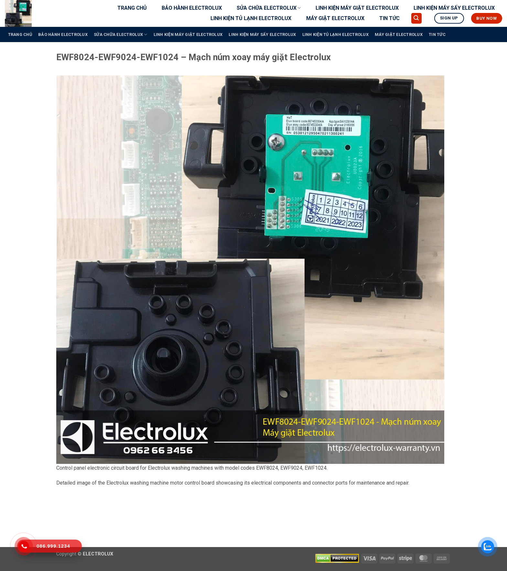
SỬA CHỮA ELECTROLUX (269, 8)
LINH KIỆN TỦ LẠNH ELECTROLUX (250, 18)
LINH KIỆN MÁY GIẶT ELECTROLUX (357, 8)
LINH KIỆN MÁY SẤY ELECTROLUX (454, 8)
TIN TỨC (389, 18)
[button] (416, 18)
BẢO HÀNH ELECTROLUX (192, 8)
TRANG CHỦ (132, 8)
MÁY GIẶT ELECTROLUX (335, 18)
